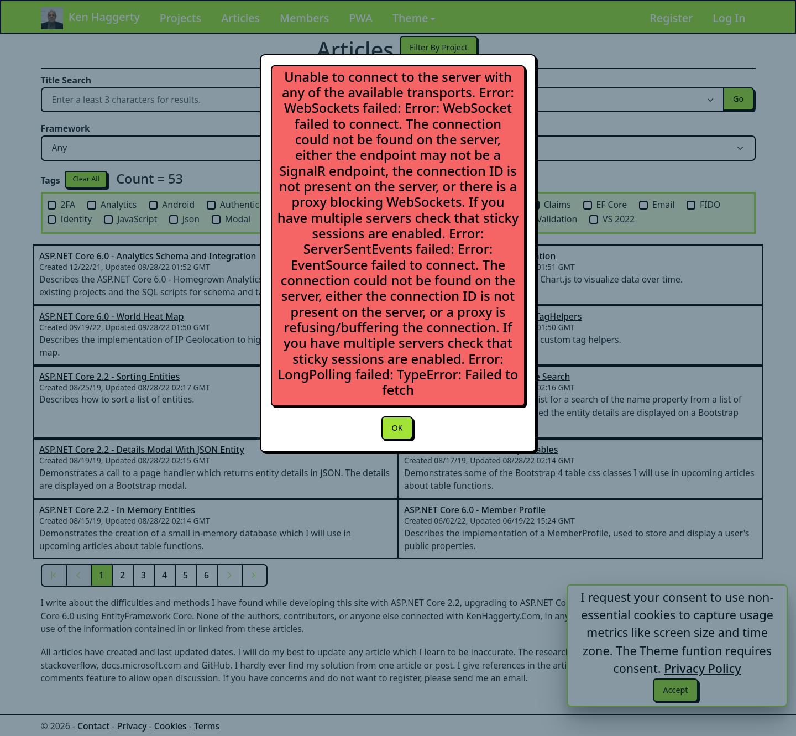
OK (397, 428)
